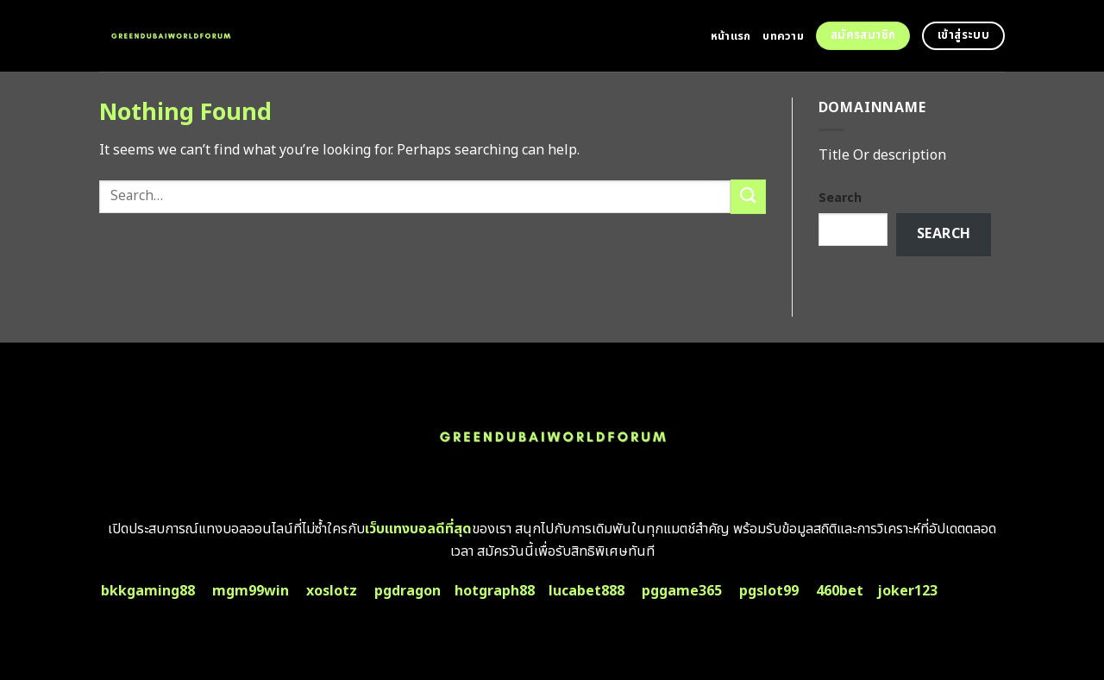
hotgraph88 (495, 591)
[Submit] (748, 196)
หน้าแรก (731, 36)
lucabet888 (586, 591)
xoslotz (331, 591)
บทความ (783, 36)
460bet (839, 591)
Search (840, 198)
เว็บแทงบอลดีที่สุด (418, 529)
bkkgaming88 (148, 591)
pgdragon (407, 591)
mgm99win (250, 591)
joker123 (907, 591)
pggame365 (682, 591)
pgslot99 (769, 591)
